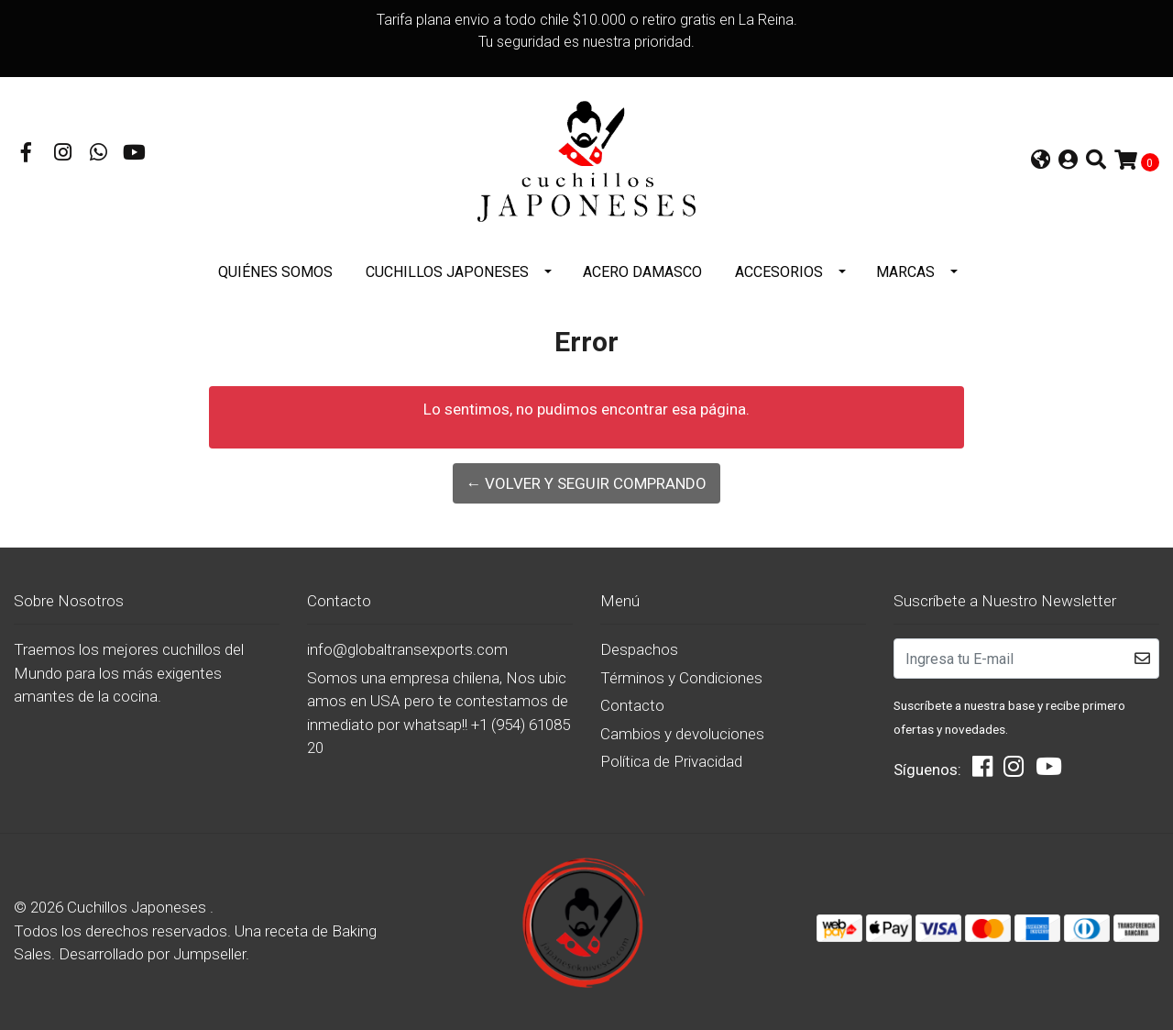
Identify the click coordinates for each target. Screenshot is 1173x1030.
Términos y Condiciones (681, 678)
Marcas (905, 272)
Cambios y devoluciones (682, 734)
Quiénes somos (275, 272)
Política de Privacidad (671, 761)
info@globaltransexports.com (407, 649)
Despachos (639, 649)
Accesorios (779, 272)
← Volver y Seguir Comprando (586, 483)
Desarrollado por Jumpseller (152, 954)
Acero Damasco (642, 272)
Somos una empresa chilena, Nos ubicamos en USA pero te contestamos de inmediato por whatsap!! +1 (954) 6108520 (438, 713)
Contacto (632, 705)
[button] (1040, 162)
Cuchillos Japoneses (447, 272)
